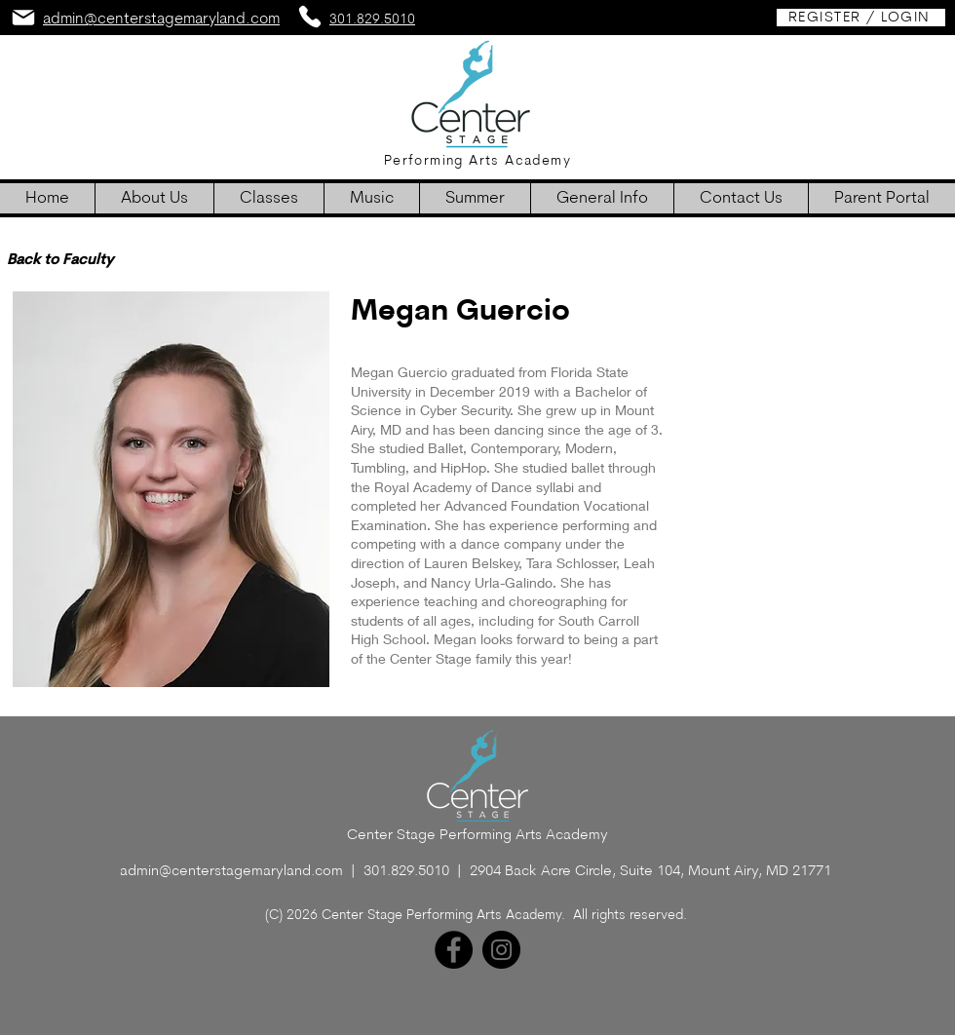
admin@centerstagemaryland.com (231, 871)
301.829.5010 (406, 871)
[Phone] (310, 16)
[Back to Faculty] (59, 260)
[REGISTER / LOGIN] (861, 17)
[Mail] (23, 17)
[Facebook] (454, 950)
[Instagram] (501, 950)
